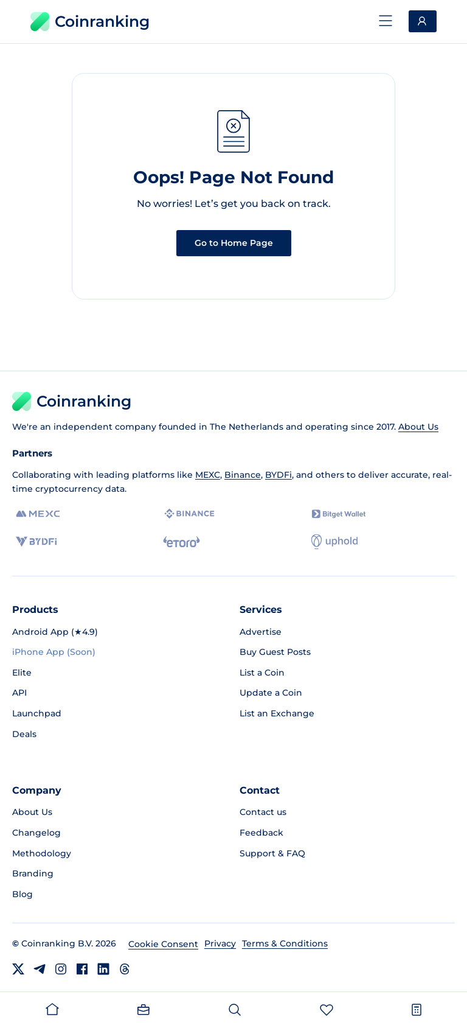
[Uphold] (334, 541)
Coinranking (90, 21)
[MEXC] (38, 514)
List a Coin (262, 672)
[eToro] (181, 541)
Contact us (263, 811)
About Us (418, 426)
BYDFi (278, 474)
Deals (24, 734)
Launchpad (36, 713)
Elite (22, 672)
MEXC (207, 474)
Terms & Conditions (285, 943)
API (19, 692)
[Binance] (189, 514)
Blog (22, 894)
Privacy (220, 943)
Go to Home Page (234, 242)
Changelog (36, 832)
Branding (33, 873)
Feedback (261, 832)
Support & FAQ (272, 853)
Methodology (41, 853)
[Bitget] (338, 514)
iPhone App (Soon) (53, 651)
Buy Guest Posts (275, 651)
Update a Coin (271, 692)
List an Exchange (277, 713)
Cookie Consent (163, 944)
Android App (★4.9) (55, 631)
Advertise (261, 631)
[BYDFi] (36, 542)
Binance (242, 474)
